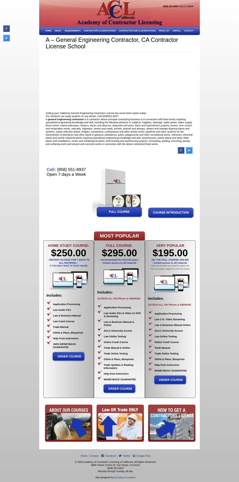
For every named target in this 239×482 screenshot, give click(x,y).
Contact (188, 31)
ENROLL (177, 31)
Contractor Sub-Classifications (137, 31)
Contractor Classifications (100, 31)
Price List (164, 31)
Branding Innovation (125, 477)
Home (48, 31)
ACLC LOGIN (186, 6)
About (58, 31)
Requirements (73, 31)
